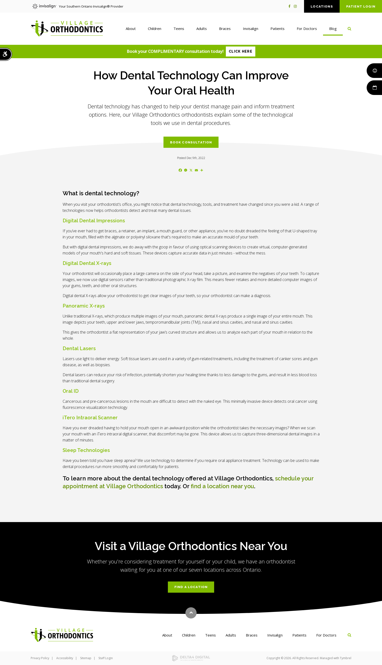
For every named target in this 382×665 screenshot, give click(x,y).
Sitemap (85, 658)
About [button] (131, 29)
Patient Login (360, 6)
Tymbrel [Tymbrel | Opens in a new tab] (345, 658)
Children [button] (154, 29)
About (167, 635)
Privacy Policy (40, 658)
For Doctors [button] (307, 29)
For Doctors (326, 635)
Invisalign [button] (250, 29)
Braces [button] (225, 29)
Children (188, 635)
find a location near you (226, 486)
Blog (333, 29)
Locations (322, 6)
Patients (299, 635)
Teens (210, 635)
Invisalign (275, 635)
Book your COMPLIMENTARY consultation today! (191, 51)
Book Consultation (191, 142)
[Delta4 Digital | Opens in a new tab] (191, 658)
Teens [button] (178, 29)
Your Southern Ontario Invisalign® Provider (77, 6)
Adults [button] (201, 29)
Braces (252, 635)
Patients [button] (277, 29)
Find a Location (191, 587)
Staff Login (105, 658)
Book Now (374, 87)
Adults (231, 635)
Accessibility (64, 658)
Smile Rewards (374, 70)
